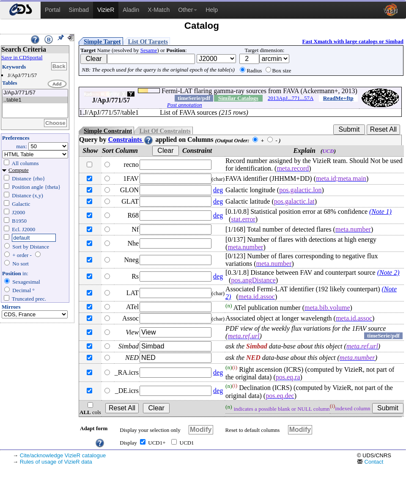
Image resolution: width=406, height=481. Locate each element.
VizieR (105, 9)
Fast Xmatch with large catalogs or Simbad (352, 41)
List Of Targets (148, 41)
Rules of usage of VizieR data (56, 462)
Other (187, 9)
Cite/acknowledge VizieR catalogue (63, 455)
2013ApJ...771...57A (290, 98)
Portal (52, 9)
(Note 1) (380, 211)
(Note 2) (388, 272)
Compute (18, 170)
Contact (370, 462)
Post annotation (184, 105)
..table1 (35, 100)
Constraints (131, 139)
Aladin (131, 9)
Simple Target (102, 41)
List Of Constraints (164, 130)
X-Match (159, 9)
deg (218, 190)
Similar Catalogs (238, 98)
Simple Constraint (108, 130)
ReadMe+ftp (338, 98)
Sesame (148, 50)
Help (212, 9)
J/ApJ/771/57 (35, 93)
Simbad (79, 9)
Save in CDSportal (22, 57)
